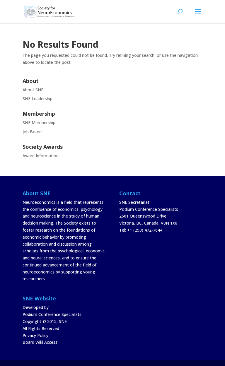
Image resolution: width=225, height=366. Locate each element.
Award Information (41, 155)
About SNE (33, 90)
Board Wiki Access (40, 342)
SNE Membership (39, 122)
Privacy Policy (35, 335)
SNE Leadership (37, 98)
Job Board (32, 131)
